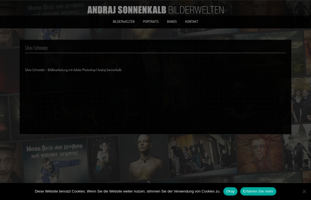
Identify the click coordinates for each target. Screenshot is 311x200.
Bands (172, 21)
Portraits (150, 21)
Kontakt (191, 21)
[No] (304, 191)
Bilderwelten (124, 21)
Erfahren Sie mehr (258, 191)
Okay (230, 191)
